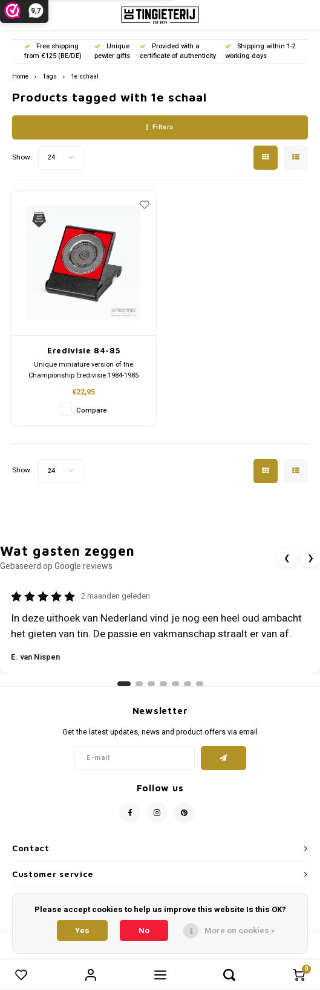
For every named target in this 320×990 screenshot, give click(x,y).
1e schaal (85, 76)
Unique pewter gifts (112, 51)
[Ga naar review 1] (124, 683)
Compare (91, 410)
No (144, 930)
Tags (49, 76)
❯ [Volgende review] (310, 558)
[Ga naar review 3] (151, 683)
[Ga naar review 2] (139, 683)
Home (20, 76)
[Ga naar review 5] (175, 683)
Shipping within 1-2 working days (260, 51)
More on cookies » (239, 930)
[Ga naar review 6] (187, 683)
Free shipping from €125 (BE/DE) (53, 51)
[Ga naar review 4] (163, 683)
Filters (159, 127)
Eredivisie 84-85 (83, 350)
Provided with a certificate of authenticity (178, 51)
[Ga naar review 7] (199, 683)
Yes (82, 930)
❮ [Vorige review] (287, 558)
